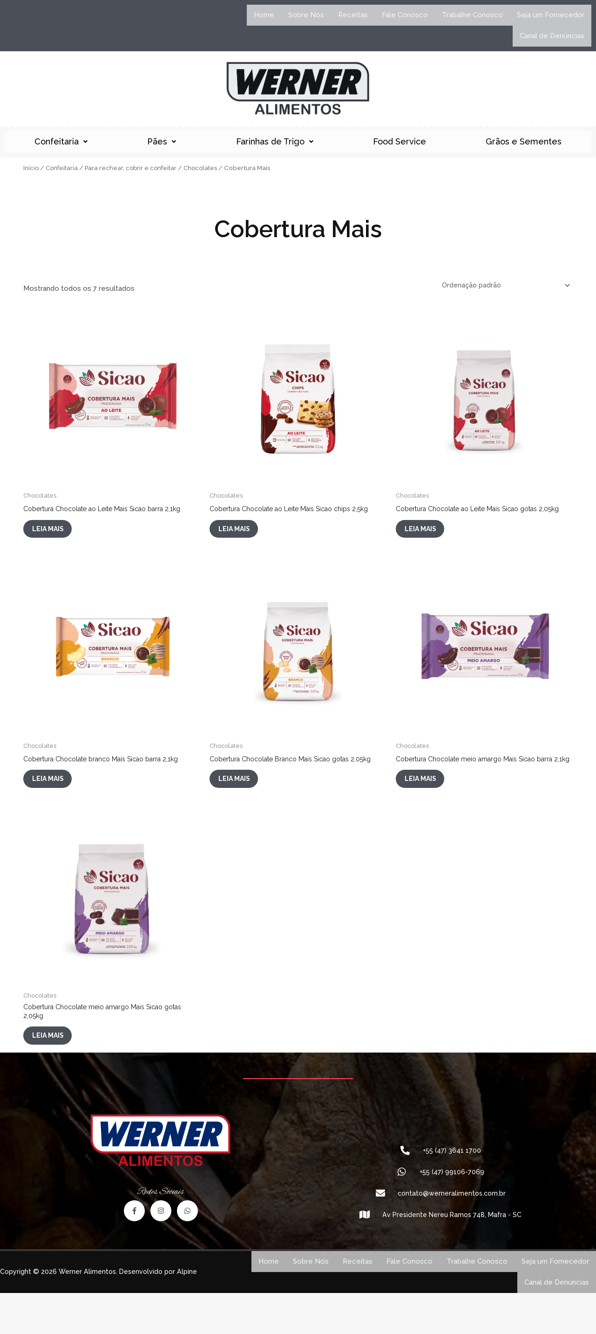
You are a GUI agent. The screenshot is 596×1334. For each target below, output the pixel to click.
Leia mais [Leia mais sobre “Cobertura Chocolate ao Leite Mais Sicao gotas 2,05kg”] (429, 542)
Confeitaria (61, 141)
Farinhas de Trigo (274, 141)
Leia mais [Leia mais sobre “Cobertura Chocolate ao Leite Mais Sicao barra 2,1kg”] (57, 534)
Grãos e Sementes (524, 141)
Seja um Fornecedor (550, 15)
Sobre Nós (306, 15)
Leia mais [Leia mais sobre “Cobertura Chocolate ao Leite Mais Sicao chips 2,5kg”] (243, 534)
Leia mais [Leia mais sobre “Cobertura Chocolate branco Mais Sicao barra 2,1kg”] (57, 800)
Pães (161, 141)
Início (31, 167)
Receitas (353, 15)
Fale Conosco (405, 15)
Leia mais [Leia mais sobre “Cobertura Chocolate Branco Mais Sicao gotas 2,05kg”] (243, 807)
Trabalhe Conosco (472, 15)
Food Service (399, 141)
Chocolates (207, 167)
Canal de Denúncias (552, 36)
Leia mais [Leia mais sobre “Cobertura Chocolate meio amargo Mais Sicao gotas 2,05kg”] (57, 1073)
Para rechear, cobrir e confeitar (134, 167)
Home (264, 15)
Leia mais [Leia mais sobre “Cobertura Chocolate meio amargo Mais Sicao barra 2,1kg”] (429, 807)
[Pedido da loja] (502, 286)
